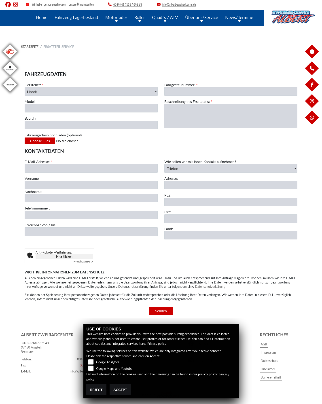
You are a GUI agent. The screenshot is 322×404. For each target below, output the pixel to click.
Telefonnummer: (37, 208)
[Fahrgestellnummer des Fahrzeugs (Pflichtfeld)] (230, 91)
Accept (120, 389)
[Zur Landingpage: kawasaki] (10, 92)
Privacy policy (156, 343)
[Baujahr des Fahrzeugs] (91, 125)
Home (41, 17)
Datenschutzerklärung (210, 286)
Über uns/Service (201, 17)
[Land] (230, 235)
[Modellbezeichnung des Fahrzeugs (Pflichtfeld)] (91, 108)
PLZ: (168, 195)
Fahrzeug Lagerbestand (76, 17)
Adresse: (171, 178)
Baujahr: (31, 118)
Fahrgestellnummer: (179, 84)
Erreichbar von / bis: (40, 225)
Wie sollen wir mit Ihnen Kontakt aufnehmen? (200, 162)
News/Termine (239, 17)
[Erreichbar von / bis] (91, 231)
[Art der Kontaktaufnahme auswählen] (230, 168)
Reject (96, 389)
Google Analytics (107, 362)
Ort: (167, 212)
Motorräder (116, 17)
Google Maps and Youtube (114, 368)
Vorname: (32, 178)
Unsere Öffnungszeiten (81, 4)
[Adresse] (230, 185)
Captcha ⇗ (83, 261)
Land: (168, 228)
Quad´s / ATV (165, 17)
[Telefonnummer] (91, 215)
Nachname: (33, 191)
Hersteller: (33, 84)
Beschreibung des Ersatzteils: (188, 101)
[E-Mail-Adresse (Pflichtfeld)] (91, 168)
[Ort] (230, 218)
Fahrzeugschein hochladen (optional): (54, 135)
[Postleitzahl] (230, 202)
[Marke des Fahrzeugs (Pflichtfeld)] (91, 91)
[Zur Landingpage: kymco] (10, 59)
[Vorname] (91, 185)
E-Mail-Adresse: (38, 162)
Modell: (30, 101)
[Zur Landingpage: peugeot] (10, 76)
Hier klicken (64, 256)
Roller (139, 17)
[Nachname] (91, 198)
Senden (161, 311)
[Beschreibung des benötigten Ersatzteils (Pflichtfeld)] (230, 116)
